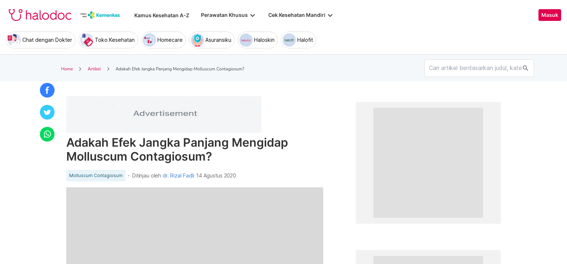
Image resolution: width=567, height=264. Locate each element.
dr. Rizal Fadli (178, 176)
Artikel (94, 69)
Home (67, 69)
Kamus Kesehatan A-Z (161, 15)
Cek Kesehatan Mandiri (301, 15)
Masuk (549, 15)
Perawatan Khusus (229, 15)
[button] (47, 90)
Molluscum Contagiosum (96, 175)
